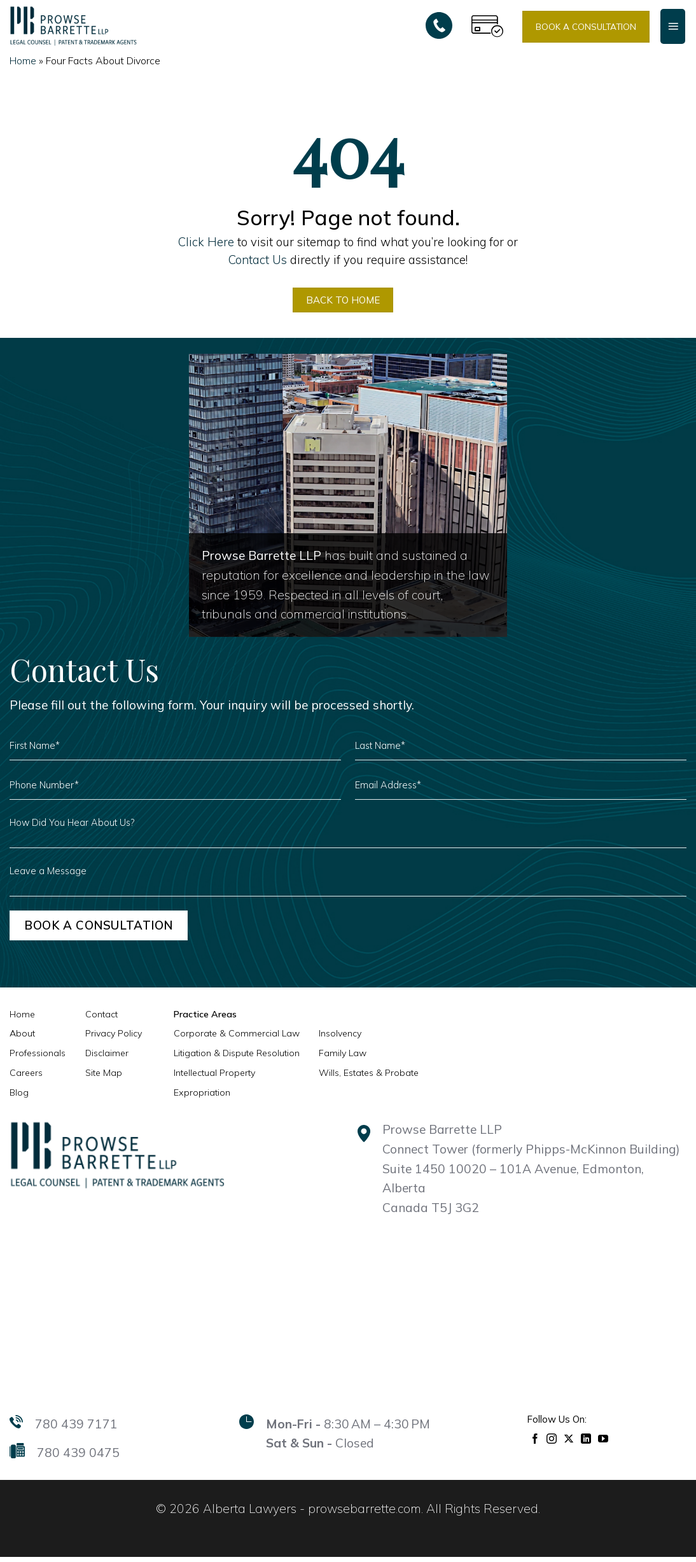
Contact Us (257, 259)
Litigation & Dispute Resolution (237, 1058)
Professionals (38, 1058)
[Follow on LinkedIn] (586, 1442)
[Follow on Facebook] (535, 1442)
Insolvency (340, 1038)
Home (23, 60)
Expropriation (202, 1097)
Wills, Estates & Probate (369, 1077)
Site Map (103, 1077)
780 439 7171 (76, 1429)
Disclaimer (107, 1058)
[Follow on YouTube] (603, 1442)
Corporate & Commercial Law (237, 1038)
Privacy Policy (113, 1038)
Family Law (342, 1058)
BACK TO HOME (342, 302)
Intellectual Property (214, 1077)
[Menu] (672, 26)
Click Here (206, 241)
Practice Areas (204, 1019)
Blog (19, 1097)
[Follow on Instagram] (551, 1442)
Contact (101, 1019)
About (22, 1038)
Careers (26, 1077)
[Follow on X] (569, 1442)
